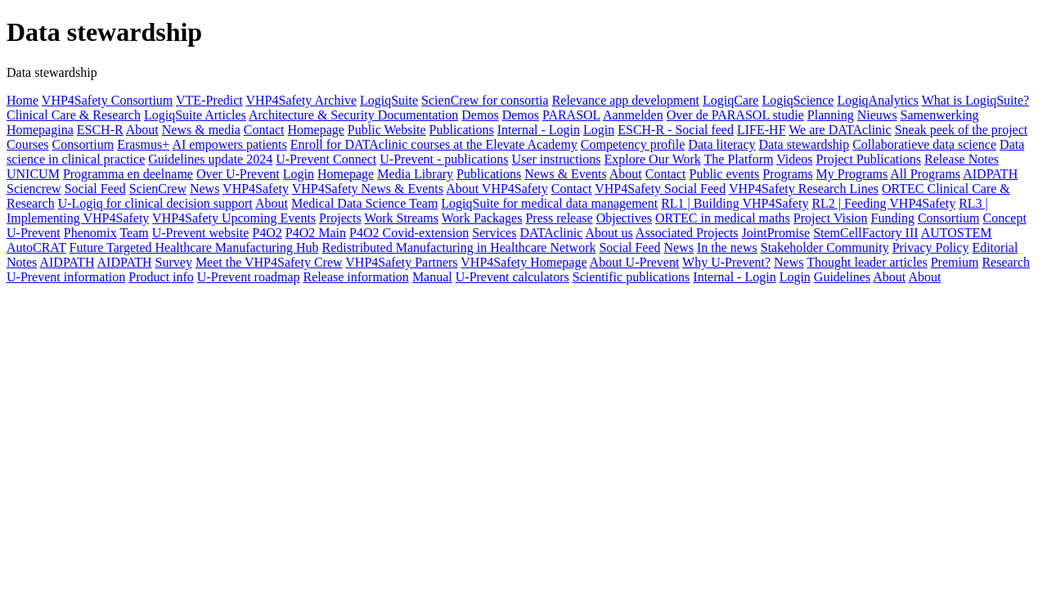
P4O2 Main (315, 233)
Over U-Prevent (238, 174)
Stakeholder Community (825, 247)
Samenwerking (940, 115)
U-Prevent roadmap (248, 277)
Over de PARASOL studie (735, 115)
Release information (356, 277)
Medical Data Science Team (364, 203)
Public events (725, 174)
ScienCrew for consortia (485, 100)
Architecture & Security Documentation (353, 115)
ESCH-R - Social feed (676, 130)
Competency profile (633, 144)
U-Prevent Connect (326, 159)
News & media (201, 130)
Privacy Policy (930, 247)
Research (1006, 262)
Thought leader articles (867, 262)
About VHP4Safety (497, 189)
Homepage (316, 130)
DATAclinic (550, 233)
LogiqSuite (389, 100)
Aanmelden (633, 115)
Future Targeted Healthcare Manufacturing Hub (194, 247)
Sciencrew (34, 189)
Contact (264, 130)
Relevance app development (625, 100)
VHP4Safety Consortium (107, 100)
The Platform (739, 159)
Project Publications (868, 159)
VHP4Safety (255, 189)
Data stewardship (804, 144)
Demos (479, 115)
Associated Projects (687, 233)
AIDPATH (990, 174)
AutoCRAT (36, 247)
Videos (794, 159)
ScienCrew (157, 189)
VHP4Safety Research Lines (803, 189)
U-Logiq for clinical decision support (155, 203)
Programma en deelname (128, 174)
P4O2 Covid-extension (409, 233)
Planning (830, 115)
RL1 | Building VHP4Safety (734, 203)
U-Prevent (34, 233)
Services (494, 233)
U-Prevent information (66, 277)
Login (598, 130)
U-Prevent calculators (512, 277)
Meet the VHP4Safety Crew (269, 262)
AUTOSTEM (956, 233)
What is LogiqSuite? (976, 100)
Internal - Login (538, 130)
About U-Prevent (635, 262)
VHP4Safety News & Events (367, 189)
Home (22, 100)
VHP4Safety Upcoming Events (234, 218)
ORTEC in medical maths (722, 218)
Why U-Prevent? (726, 262)
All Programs (925, 174)
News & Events (565, 174)
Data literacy (721, 144)
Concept (1005, 218)
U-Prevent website (200, 233)
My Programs (852, 174)
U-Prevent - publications (444, 159)
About (142, 130)
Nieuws (877, 115)
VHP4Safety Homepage (523, 262)
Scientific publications (631, 277)
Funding (892, 218)
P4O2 (266, 233)
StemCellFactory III (865, 233)
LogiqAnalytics (878, 100)
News (204, 189)
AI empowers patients (229, 144)
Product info (161, 277)
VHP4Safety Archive (301, 100)
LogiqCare (730, 100)
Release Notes (961, 159)
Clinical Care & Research (74, 115)
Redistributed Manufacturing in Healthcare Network (458, 247)
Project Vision (830, 218)
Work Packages (482, 218)
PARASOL (571, 115)
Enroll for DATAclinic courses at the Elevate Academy (433, 144)
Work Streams (401, 218)
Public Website (387, 130)
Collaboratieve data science (924, 144)
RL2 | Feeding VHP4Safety (883, 203)
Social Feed (95, 189)
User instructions (556, 159)
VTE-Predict (209, 100)
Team (133, 233)
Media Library (415, 174)
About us (608, 233)
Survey (173, 262)
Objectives (624, 218)
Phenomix (90, 233)
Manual (432, 277)
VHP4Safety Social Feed (660, 189)
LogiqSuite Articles (195, 115)
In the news (727, 247)
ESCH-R (100, 130)
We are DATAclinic (840, 130)
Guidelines (842, 277)
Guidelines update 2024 (210, 159)
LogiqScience (798, 100)
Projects (340, 218)
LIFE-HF (761, 130)
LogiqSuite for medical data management (549, 203)
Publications (461, 130)
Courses (28, 144)
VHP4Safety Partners (401, 262)
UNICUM (33, 174)
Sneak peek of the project (961, 130)
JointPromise (776, 233)
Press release (558, 218)
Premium (955, 262)
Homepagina (40, 130)
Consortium (83, 144)
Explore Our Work (652, 159)
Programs (787, 174)
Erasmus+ (143, 144)
